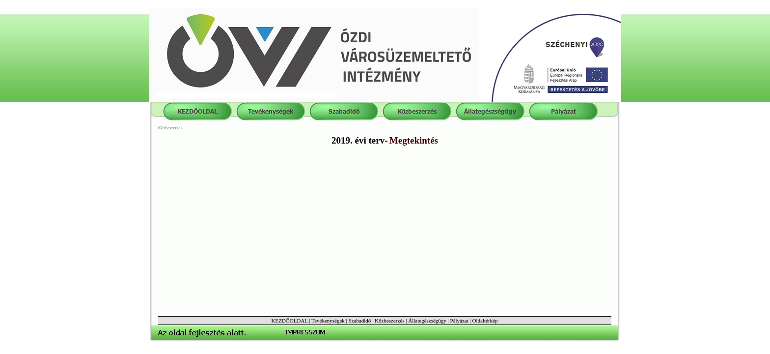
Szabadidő (360, 321)
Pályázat (459, 321)
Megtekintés (413, 140)
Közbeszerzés (389, 321)
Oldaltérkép (485, 321)
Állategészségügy (427, 321)
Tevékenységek (328, 321)
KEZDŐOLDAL (290, 321)
